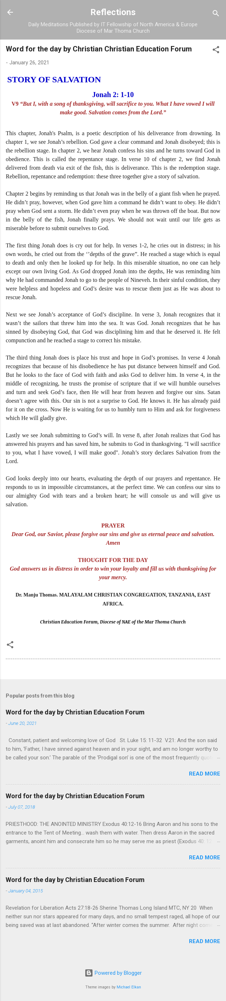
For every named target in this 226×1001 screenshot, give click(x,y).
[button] (216, 50)
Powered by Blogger (113, 973)
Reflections (113, 12)
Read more (204, 774)
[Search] (216, 15)
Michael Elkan (129, 987)
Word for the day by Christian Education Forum (75, 712)
